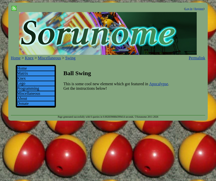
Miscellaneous (49, 58)
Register (199, 8)
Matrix (22, 73)
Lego (21, 83)
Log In (188, 8)
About (22, 98)
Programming (28, 88)
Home (16, 58)
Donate (23, 103)
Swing (70, 58)
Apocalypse (158, 84)
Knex (29, 58)
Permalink (197, 58)
